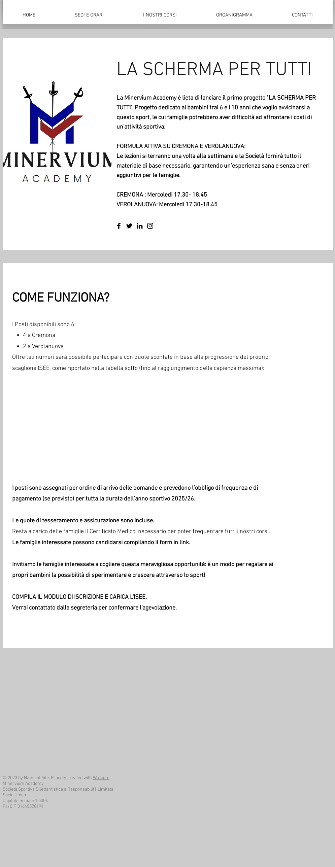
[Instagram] (150, 226)
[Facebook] (119, 226)
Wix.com (101, 778)
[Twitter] (129, 226)
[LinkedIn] (140, 226)
